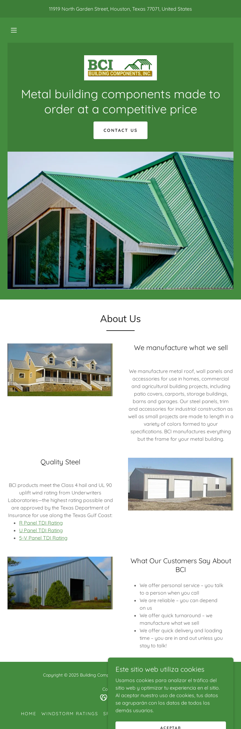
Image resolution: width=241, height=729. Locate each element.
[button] (14, 30)
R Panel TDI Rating (41, 523)
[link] (120, 67)
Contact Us (120, 130)
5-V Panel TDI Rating (43, 538)
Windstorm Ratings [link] (69, 713)
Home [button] (28, 713)
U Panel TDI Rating (41, 530)
